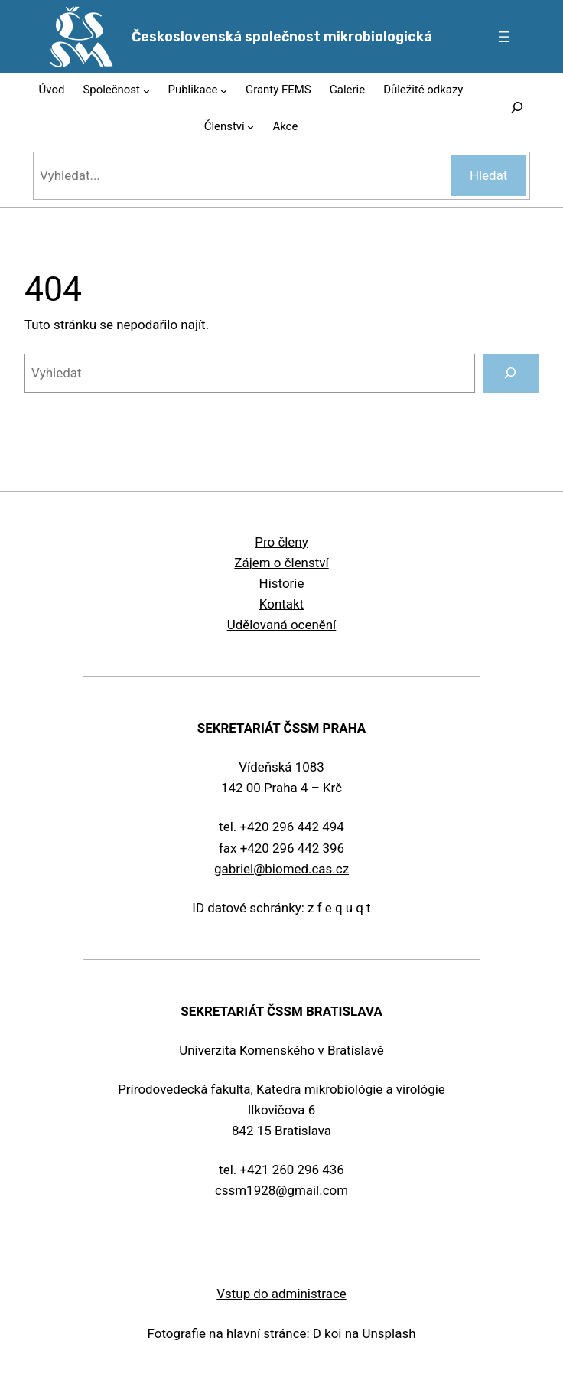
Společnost (111, 89)
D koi (327, 1333)
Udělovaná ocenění (282, 624)
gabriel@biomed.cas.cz (281, 868)
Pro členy (281, 542)
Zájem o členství (281, 562)
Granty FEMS (278, 89)
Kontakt (281, 604)
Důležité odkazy (423, 89)
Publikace (193, 89)
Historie (281, 583)
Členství (224, 126)
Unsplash (388, 1333)
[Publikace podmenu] (223, 89)
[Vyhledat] (511, 373)
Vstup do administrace (281, 1293)
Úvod (52, 89)
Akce (285, 126)
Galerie (347, 89)
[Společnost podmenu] (146, 89)
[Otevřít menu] (504, 37)
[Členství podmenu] (250, 126)
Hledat (489, 175)
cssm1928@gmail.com (281, 1190)
